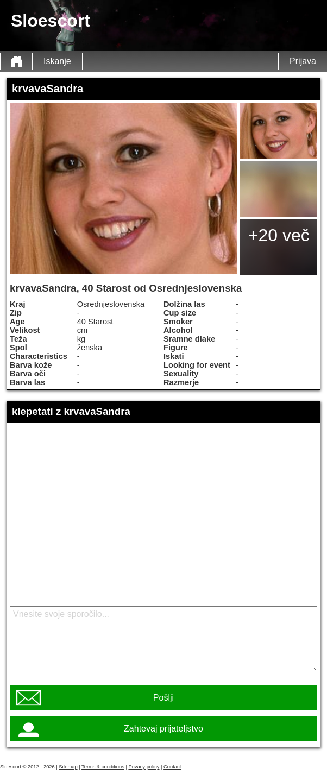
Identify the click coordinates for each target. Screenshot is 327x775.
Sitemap (68, 767)
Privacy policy (143, 767)
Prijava (303, 61)
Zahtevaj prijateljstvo (163, 728)
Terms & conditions (102, 767)
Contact (172, 767)
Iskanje (57, 61)
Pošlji (163, 697)
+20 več (279, 235)
